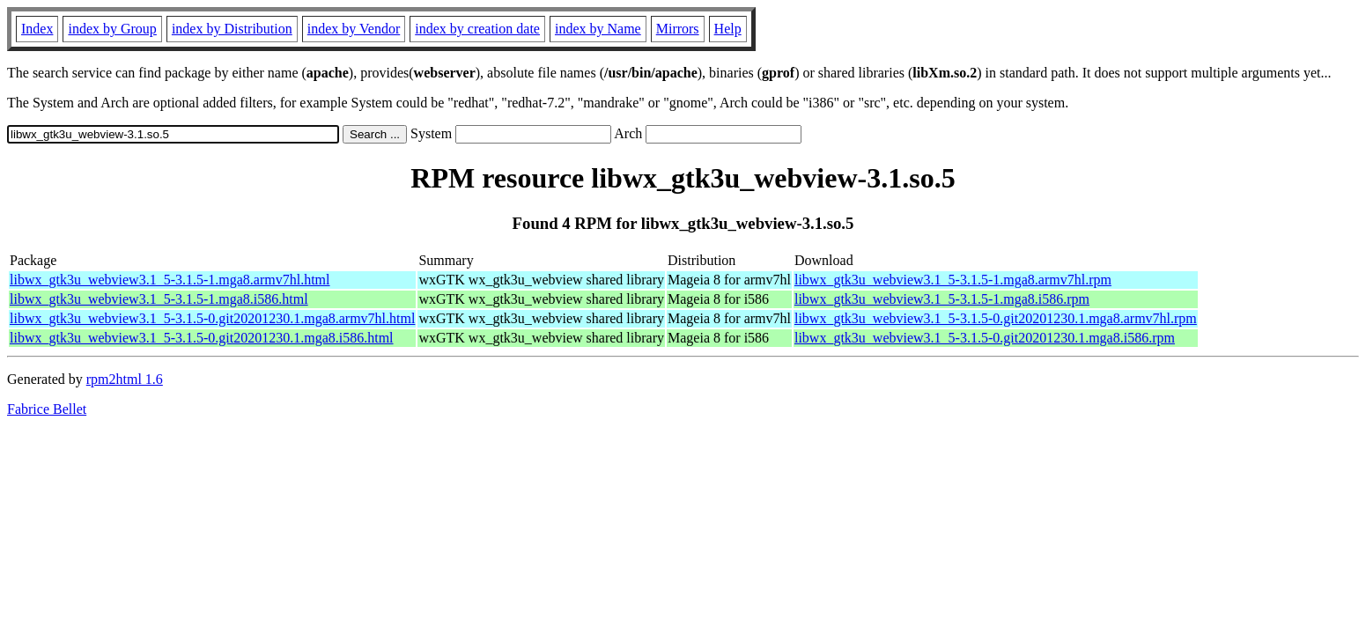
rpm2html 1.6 (124, 379)
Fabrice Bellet (46, 409)
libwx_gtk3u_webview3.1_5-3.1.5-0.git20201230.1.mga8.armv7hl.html (212, 318)
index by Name (598, 28)
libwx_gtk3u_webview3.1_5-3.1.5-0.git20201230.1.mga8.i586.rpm (984, 337)
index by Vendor (353, 28)
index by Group (112, 28)
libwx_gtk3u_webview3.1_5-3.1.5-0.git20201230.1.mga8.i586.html (202, 337)
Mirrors (677, 28)
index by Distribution (232, 28)
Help (728, 28)
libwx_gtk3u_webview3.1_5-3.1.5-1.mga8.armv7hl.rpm (952, 279)
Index (37, 28)
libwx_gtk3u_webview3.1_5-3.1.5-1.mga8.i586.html (159, 298)
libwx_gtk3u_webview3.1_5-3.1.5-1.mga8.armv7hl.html (170, 279)
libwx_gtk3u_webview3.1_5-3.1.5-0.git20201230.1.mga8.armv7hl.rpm (995, 318)
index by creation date (477, 28)
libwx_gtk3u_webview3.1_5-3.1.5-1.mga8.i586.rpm (941, 298)
